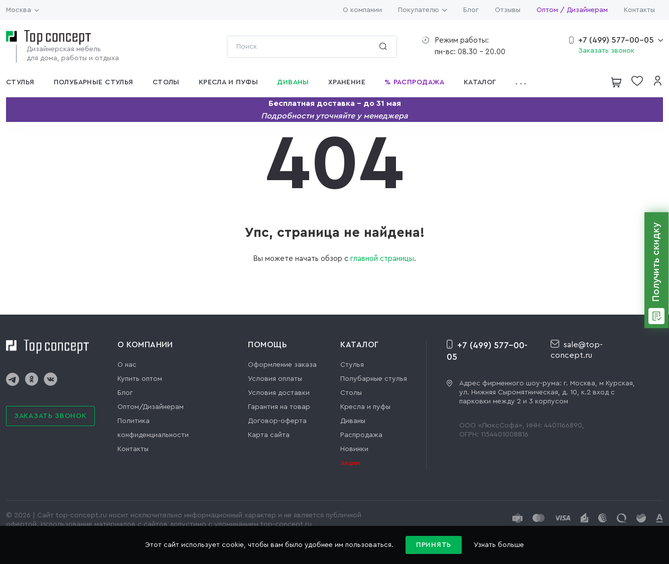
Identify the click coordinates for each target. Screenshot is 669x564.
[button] (524, 82)
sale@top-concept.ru (577, 349)
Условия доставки (279, 392)
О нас (127, 364)
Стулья (352, 364)
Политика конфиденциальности (153, 428)
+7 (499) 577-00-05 (616, 40)
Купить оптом (139, 378)
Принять (433, 544)
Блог (471, 10)
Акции (350, 463)
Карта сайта (269, 435)
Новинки (354, 449)
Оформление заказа (282, 364)
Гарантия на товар (279, 406)
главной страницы (382, 258)
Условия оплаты (275, 378)
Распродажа (361, 435)
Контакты (639, 10)
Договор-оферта (277, 421)
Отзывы (507, 10)
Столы (351, 392)
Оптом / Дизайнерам (572, 10)
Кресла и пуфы (365, 406)
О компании (362, 10)
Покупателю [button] (422, 10)
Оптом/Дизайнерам (150, 406)
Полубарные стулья (373, 378)
